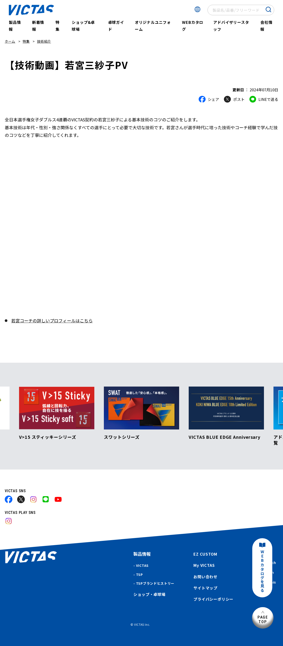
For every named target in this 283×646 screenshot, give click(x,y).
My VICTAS (204, 565)
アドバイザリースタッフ (231, 25)
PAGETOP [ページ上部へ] (263, 619)
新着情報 (38, 25)
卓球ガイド (116, 25)
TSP (139, 574)
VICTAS (142, 565)
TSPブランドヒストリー (155, 583)
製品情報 (15, 25)
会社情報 (266, 25)
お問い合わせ (205, 576)
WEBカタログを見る (262, 571)
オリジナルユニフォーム (153, 25)
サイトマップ (205, 588)
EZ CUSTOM (205, 554)
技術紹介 (44, 41)
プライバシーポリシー (213, 599)
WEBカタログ (192, 25)
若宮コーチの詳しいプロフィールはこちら (52, 320)
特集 (58, 25)
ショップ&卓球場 (83, 25)
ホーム (10, 41)
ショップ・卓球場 (149, 594)
